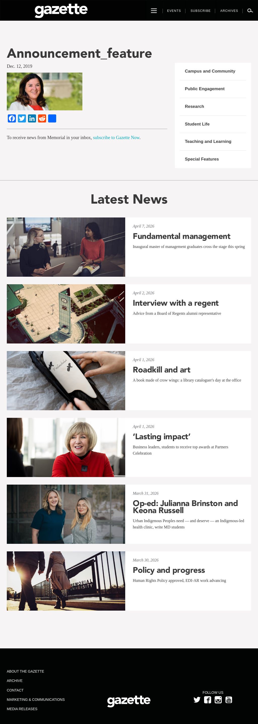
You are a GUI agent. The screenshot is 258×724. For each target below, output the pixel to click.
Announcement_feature (79, 53)
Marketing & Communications (36, 700)
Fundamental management (181, 236)
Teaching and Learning (208, 141)
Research (194, 106)
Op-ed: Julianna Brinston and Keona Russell (185, 507)
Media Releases (22, 709)
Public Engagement (205, 88)
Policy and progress (169, 570)
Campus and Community (210, 71)
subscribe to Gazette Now (116, 137)
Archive (14, 681)
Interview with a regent (176, 302)
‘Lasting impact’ (161, 436)
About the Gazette (25, 671)
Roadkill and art (161, 369)
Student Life (197, 124)
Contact (15, 690)
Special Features (202, 159)
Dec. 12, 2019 (19, 66)
